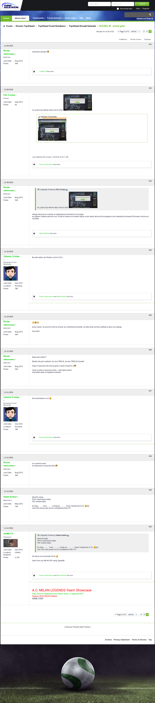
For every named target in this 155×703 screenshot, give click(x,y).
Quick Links (70, 18)
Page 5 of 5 (124, 31)
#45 (150, 315)
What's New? (20, 18)
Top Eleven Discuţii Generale (82, 26)
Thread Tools (135, 39)
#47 (150, 391)
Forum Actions (54, 18)
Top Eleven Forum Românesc (52, 26)
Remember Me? (126, 9)
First (133, 31)
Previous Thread (72, 627)
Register (146, 8)
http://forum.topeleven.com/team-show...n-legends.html (57, 594)
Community (38, 18)
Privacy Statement (122, 640)
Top (150, 640)
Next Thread (85, 627)
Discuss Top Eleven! (25, 26)
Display (147, 39)
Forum (6, 18)
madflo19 (42, 71)
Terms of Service (139, 640)
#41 (150, 44)
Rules (88, 18)
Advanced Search (145, 18)
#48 (150, 456)
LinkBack (122, 39)
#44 (150, 250)
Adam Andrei (44, 233)
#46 (150, 350)
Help (138, 8)
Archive (108, 640)
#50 (150, 527)
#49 (150, 490)
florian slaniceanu (46, 164)
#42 (150, 88)
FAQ (81, 18)
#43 (150, 181)
